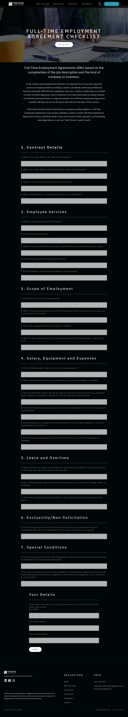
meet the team (42, 4)
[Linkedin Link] (5, 680)
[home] (16, 4)
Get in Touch (111, 4)
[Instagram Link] (13, 680)
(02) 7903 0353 (100, 682)
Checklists (73, 4)
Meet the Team (70, 686)
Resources (68, 698)
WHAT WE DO (58, 4)
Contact (67, 703)
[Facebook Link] (9, 680)
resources (87, 4)
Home (66, 682)
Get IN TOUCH (64, 44)
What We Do (69, 690)
